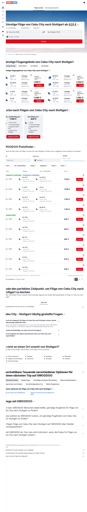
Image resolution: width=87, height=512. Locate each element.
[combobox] (42, 31)
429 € (14, 27)
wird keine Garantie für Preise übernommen (55, 453)
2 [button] (79, 282)
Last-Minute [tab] (39, 69)
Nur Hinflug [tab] (50, 69)
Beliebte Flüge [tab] (31, 384)
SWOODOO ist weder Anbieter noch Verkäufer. (47, 458)
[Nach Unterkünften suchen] (3, 11)
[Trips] (3, 27)
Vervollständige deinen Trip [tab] (59, 388)
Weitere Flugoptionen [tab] (17, 392)
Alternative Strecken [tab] (17, 384)
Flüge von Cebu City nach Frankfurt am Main (46, 401)
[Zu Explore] (3, 22)
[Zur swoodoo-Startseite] (11, 2)
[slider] (85, 168)
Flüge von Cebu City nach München (20, 401)
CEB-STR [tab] (46, 305)
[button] (3, 2)
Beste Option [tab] (28, 69)
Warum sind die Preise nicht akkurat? (47, 465)
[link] (18, 142)
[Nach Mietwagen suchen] (3, 15)
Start (9, 57)
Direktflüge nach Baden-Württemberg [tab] (50, 384)
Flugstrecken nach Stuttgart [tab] (38, 388)
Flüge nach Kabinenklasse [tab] (19, 388)
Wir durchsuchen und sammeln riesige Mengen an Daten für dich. (47, 461)
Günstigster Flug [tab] (16, 69)
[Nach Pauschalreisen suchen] (3, 18)
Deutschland (16, 57)
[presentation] (20, 28)
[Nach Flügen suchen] (3, 8)
